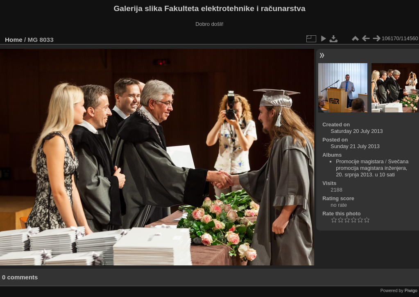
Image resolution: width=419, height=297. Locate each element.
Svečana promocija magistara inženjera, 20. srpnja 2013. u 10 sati (372, 168)
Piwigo (411, 290)
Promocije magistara (360, 161)
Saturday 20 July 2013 (357, 131)
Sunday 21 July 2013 (355, 146)
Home (14, 39)
